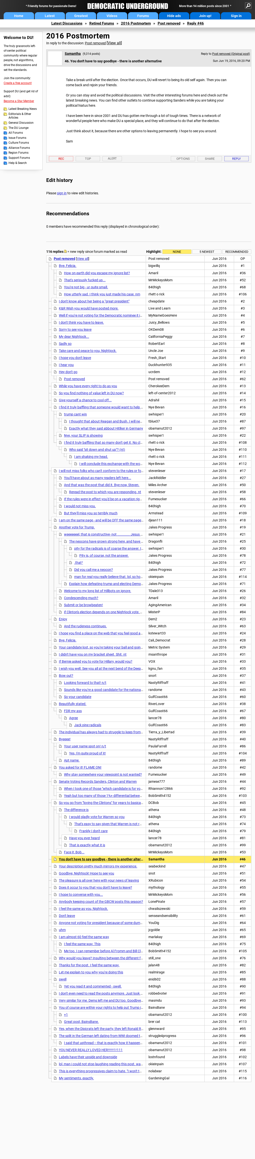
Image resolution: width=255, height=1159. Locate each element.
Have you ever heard (84, 838)
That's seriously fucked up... (85, 280)
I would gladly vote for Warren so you (97, 817)
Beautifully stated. (72, 704)
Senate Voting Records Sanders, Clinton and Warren (98, 781)
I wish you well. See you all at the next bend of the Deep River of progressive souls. (120, 668)
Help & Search (18, 163)
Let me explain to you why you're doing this (91, 972)
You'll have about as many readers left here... (97, 478)
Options (183, 158)
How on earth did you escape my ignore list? (97, 273)
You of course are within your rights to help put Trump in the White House (113, 1007)
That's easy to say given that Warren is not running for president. (122, 824)
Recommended (236, 252)
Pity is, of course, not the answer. (104, 555)
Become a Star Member (19, 101)
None (177, 252)
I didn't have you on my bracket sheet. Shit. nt (93, 654)
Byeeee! (65, 739)
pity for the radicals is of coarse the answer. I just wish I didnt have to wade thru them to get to (144, 548)
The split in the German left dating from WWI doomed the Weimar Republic (114, 1036)
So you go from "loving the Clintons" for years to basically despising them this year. (120, 803)
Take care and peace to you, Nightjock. (88, 351)
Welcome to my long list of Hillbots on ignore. (97, 591)
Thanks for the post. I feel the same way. (89, 965)
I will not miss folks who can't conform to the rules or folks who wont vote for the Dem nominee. (130, 471)
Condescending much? (81, 598)
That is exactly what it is (87, 845)
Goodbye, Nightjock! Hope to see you (86, 873)
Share (210, 158)
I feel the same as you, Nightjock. (83, 909)
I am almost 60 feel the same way (84, 937)
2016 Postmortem (136, 23)
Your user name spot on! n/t (85, 746)
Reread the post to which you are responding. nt (105, 492)
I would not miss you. (80, 506)
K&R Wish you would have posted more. (88, 308)
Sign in (236, 16)
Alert (112, 158)
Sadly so (65, 344)
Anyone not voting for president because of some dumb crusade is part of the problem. (124, 923)
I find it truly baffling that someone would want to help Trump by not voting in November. (125, 407)
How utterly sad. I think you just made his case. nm (102, 294)
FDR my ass (73, 711)
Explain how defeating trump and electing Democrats (109, 584)
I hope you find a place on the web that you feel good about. (103, 633)
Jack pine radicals (87, 725)
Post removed (169, 23)
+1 (66, 1015)
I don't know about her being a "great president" (94, 301)
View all (114, 43)
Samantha (73, 54)
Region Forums (18, 152)
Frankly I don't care (93, 831)
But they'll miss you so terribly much (91, 513)
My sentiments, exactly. (76, 1078)
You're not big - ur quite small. (86, 287)
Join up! (205, 16)
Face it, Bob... (74, 852)
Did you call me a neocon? (93, 570)
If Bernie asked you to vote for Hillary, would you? (95, 661)
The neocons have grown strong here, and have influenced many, (117, 541)
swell (62, 979)
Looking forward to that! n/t (85, 683)
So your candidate (77, 697)
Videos (112, 16)
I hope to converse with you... (81, 894)
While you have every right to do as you (88, 386)
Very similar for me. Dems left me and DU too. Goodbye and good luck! (111, 1000)
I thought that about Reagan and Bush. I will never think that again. (119, 421)
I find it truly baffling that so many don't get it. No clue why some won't (116, 442)
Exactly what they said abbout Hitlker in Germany (106, 428)
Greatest (81, 16)
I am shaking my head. (91, 457)
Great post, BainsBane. (81, 1022)
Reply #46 (195, 23)
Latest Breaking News (23, 109)
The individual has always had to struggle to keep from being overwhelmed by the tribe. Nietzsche (132, 732)
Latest (50, 16)
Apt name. (72, 760)
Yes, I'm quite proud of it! (87, 753)
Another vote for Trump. (77, 527)
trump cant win (75, 414)
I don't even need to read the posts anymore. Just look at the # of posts (112, 993)
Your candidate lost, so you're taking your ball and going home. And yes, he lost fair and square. (130, 647)
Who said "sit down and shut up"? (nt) (97, 450)
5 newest (207, 252)
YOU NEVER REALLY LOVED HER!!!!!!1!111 (91, 1050)
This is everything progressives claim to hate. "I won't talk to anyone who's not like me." (123, 1071)
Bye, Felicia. (67, 266)
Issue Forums (17, 138)
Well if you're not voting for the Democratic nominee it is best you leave (111, 315)
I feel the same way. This (82, 944)
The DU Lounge (18, 128)
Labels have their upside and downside (88, 1057)
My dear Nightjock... (74, 337)
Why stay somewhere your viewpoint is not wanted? (103, 774)
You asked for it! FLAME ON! (80, 767)
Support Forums (19, 158)
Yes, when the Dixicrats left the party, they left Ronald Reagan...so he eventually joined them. (128, 1029)
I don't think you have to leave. (81, 322)
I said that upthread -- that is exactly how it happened (104, 1043)
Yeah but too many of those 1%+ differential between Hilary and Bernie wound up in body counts (136, 796)
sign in (62, 193)
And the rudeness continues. (85, 626)
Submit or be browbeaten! (83, 605)
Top (88, 158)
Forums (143, 16)
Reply (236, 158)
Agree (73, 718)
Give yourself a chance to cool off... (85, 400)
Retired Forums (101, 23)
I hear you (66, 365)
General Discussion (21, 122)
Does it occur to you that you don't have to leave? (95, 887)
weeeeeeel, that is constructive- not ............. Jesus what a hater (112, 534)
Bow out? (66, 676)
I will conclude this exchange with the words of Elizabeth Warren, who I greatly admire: (143, 464)
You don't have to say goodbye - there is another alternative (104, 859)
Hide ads (174, 16)
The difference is (76, 810)
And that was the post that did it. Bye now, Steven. (101, 485)
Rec (61, 158)
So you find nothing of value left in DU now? (91, 393)
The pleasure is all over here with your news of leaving (99, 880)
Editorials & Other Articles (20, 116)
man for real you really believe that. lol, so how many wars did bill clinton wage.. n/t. (136, 577)
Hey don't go (68, 372)
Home (18, 16)
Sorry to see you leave (75, 329)
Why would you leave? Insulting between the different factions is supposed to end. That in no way (132, 958)
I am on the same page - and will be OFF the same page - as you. (107, 520)
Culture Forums (19, 142)
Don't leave (67, 916)
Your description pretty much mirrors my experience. (98, 866)
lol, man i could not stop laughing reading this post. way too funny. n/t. (112, 1064)
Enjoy (63, 619)
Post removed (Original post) (231, 54)
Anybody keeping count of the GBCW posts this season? (101, 902)
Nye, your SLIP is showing (83, 435)
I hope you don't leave (75, 358)
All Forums (16, 132)
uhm (62, 930)
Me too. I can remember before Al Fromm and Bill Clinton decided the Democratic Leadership (133, 951)
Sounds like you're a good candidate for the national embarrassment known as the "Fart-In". (132, 690)
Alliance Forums (19, 148)
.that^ (78, 563)
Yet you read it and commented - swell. (93, 986)
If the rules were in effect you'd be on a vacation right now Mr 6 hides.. (116, 499)
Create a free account (18, 83)
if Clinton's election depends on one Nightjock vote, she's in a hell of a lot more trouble (127, 612)
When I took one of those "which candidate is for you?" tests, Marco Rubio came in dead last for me (137, 789)
